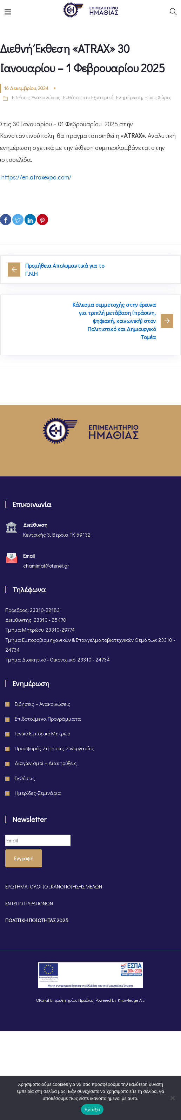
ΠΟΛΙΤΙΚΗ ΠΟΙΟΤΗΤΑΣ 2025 (36, 920)
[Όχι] (172, 1097)
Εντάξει (92, 1109)
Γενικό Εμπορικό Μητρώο (42, 733)
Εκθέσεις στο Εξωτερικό (88, 97)
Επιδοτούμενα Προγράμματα (48, 718)
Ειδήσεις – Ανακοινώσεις (43, 703)
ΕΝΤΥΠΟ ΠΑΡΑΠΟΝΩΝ (29, 903)
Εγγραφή (23, 858)
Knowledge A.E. (131, 1000)
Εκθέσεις (25, 778)
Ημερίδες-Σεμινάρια (38, 792)
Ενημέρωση (129, 97)
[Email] (38, 840)
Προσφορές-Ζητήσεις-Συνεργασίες (54, 748)
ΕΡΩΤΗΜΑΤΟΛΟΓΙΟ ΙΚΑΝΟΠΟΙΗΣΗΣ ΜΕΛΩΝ (53, 886)
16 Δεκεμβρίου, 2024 (26, 88)
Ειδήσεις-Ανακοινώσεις (36, 97)
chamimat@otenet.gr (46, 565)
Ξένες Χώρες (158, 97)
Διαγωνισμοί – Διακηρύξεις (46, 762)
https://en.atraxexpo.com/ (36, 177)
